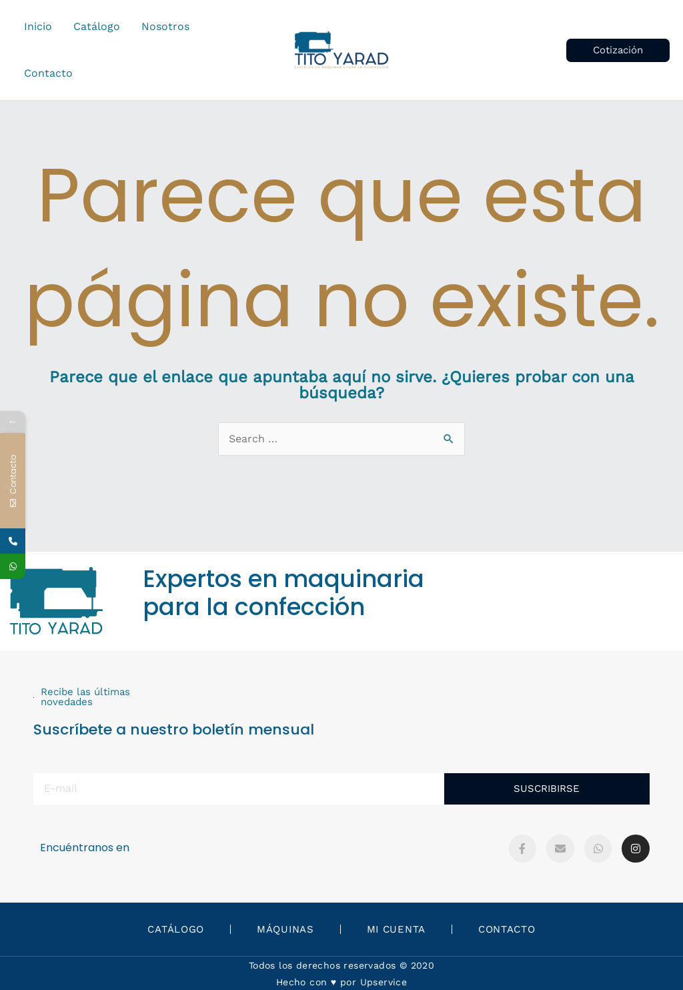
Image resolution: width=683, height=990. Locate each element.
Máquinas (285, 929)
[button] (618, 50)
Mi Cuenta (396, 929)
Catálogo (175, 929)
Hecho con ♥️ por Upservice (341, 982)
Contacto (507, 929)
